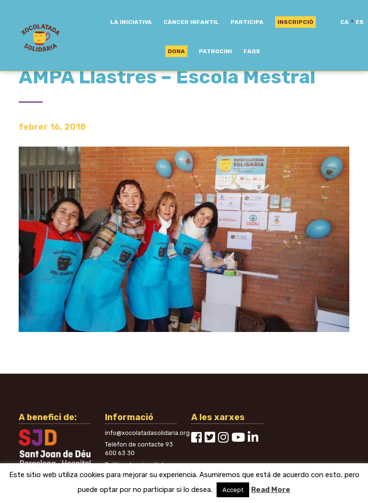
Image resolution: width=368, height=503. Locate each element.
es (360, 22)
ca (344, 22)
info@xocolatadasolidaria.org (147, 432)
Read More (270, 489)
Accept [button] (232, 489)
